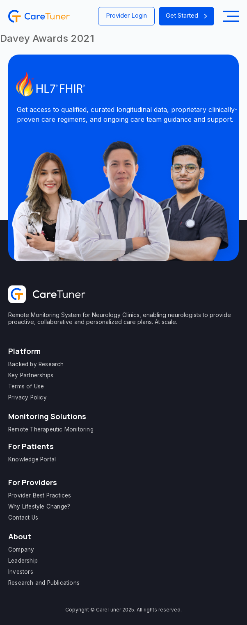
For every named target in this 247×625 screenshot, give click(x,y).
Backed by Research (36, 364)
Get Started (186, 15)
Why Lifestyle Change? (39, 506)
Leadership (23, 560)
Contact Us (23, 517)
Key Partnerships (30, 375)
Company (21, 549)
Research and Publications (44, 582)
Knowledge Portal (32, 459)
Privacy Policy (27, 397)
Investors (20, 571)
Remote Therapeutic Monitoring (51, 429)
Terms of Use (26, 386)
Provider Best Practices (39, 495)
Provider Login (126, 15)
